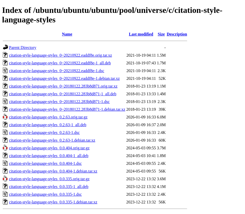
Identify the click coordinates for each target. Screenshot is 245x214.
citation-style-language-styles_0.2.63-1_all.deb (47, 125)
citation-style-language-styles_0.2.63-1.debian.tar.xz (52, 140)
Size (161, 34)
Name (67, 34)
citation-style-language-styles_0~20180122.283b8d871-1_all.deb (62, 94)
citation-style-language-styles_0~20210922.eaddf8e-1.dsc (56, 71)
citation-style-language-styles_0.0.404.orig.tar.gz (49, 148)
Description (177, 34)
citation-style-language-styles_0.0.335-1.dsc (45, 194)
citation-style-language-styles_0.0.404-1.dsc (45, 163)
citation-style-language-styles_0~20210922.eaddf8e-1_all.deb (60, 63)
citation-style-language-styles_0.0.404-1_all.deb (48, 155)
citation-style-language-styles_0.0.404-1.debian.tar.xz (53, 171)
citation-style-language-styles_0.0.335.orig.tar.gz (49, 179)
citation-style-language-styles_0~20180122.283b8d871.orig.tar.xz (63, 86)
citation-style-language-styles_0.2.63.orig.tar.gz (48, 117)
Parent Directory (22, 47)
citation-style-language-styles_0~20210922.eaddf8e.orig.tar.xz (60, 55)
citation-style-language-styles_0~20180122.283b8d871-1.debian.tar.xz (67, 109)
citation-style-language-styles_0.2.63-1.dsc (44, 132)
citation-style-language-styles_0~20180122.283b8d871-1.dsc (59, 101)
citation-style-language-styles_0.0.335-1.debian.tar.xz (53, 202)
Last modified (141, 34)
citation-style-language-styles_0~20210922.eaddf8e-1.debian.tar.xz (64, 78)
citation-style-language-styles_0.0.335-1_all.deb (48, 186)
